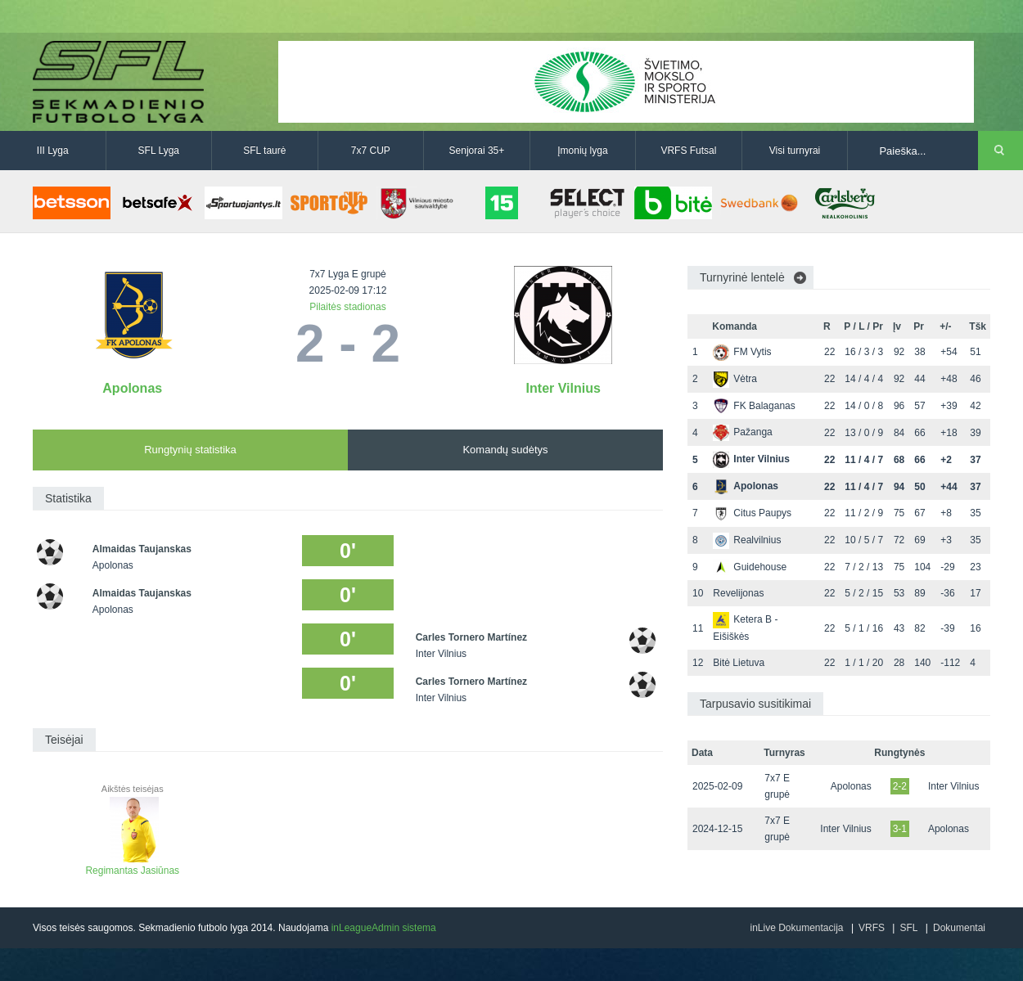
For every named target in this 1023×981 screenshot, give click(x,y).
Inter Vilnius (563, 388)
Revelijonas (738, 593)
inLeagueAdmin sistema (383, 928)
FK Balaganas (754, 406)
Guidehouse (749, 567)
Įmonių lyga (582, 150)
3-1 (900, 829)
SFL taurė (264, 150)
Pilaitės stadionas (347, 307)
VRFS (872, 928)
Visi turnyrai (794, 150)
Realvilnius (747, 540)
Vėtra (735, 379)
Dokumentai (959, 928)
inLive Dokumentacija (796, 928)
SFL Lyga (158, 150)
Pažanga (742, 432)
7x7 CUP (370, 150)
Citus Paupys (752, 513)
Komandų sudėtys (505, 449)
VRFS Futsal (688, 150)
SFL (908, 928)
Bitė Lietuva (738, 662)
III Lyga (53, 150)
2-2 (900, 786)
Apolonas (132, 388)
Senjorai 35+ (477, 150)
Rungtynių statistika (190, 449)
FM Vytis (742, 352)
